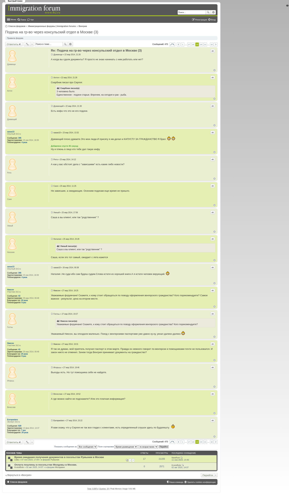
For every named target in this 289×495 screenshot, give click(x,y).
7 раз (23, 430)
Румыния (55, 460)
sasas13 (10, 132)
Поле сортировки (117, 446)
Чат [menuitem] (32, 20)
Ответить (12, 44)
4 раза (24, 142)
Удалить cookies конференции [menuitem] (201, 482)
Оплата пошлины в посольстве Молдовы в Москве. (45, 464)
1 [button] (182, 44)
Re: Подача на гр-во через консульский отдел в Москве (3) (96, 50)
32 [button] (212, 44)
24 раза (24, 300)
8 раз (24, 303)
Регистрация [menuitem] (201, 20)
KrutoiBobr (19, 467)
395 (19, 138)
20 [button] (201, 44)
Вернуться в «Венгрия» (19, 475)
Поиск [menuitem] (23, 20)
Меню (13, 19)
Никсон (10, 290)
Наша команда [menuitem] (176, 482)
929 (19, 426)
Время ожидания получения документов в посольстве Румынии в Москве (59, 457)
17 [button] (189, 44)
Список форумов (16, 26)
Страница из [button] (172, 44)
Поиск (208, 12)
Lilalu (16, 460)
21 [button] (205, 44)
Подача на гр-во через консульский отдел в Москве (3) (51, 32)
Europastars (12, 420)
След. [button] (215, 44)
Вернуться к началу (214, 70)
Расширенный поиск (213, 12)
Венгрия (83, 26)
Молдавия (60, 467)
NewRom (176, 458)
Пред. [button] (178, 44)
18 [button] (193, 44)
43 (19, 296)
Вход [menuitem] (213, 20)
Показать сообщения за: (75, 446)
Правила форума (15, 38)
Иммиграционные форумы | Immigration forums (52, 26)
